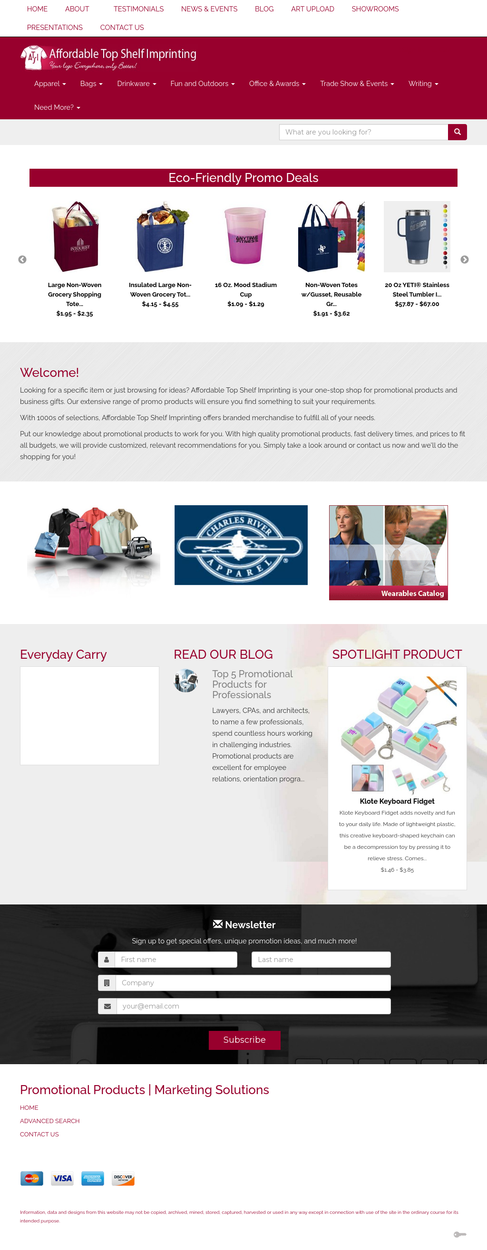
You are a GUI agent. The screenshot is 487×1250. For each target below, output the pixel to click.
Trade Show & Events (357, 83)
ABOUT (77, 9)
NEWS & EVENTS (209, 9)
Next (464, 260)
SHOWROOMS (375, 9)
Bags (91, 83)
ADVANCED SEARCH (50, 1121)
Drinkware (136, 83)
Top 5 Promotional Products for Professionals (252, 684)
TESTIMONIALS (139, 9)
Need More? (57, 107)
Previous (22, 260)
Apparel (50, 83)
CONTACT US (122, 27)
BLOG (264, 9)
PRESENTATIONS (55, 27)
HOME (37, 9)
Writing (423, 83)
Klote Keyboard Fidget (397, 801)
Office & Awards (277, 83)
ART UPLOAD (312, 9)
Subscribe (245, 1040)
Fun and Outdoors (203, 83)
